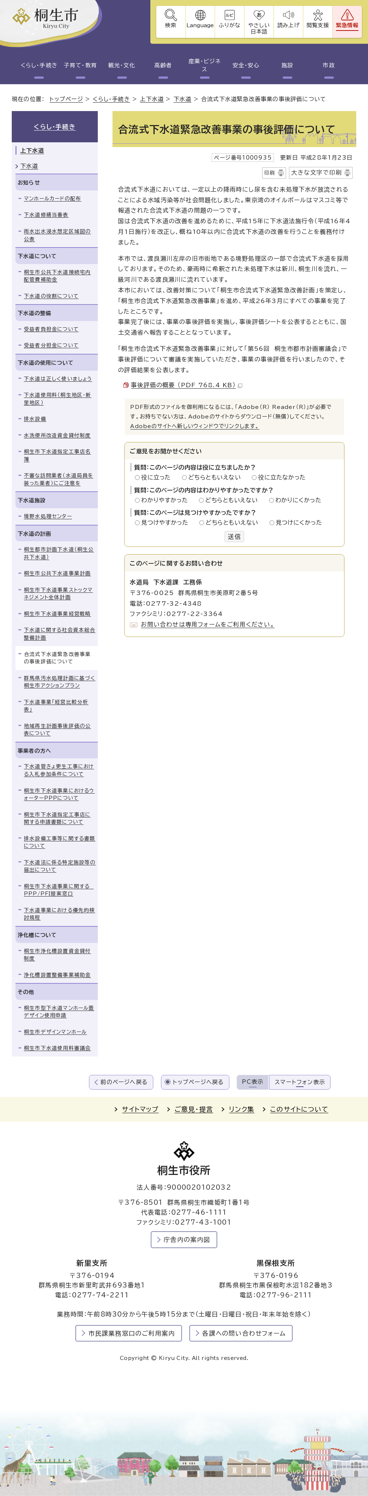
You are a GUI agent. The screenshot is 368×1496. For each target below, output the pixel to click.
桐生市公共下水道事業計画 (57, 573)
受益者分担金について (51, 345)
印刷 (269, 172)
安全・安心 (246, 65)
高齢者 (163, 65)
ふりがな (229, 25)
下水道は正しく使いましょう (58, 378)
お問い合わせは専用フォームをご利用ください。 (207, 624)
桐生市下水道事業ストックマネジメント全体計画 (58, 593)
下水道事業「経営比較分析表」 (56, 705)
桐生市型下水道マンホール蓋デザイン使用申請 (59, 1011)
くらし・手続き (39, 65)
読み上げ (288, 25)
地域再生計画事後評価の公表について (57, 729)
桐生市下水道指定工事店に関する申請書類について (57, 818)
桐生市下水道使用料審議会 (57, 1048)
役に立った (158, 477)
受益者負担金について (51, 329)
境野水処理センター (48, 516)
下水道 (183, 99)
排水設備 (35, 418)
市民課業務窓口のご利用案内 (132, 1333)
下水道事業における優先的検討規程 (59, 914)
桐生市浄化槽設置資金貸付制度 (57, 954)
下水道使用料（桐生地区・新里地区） (58, 398)
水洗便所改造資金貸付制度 (57, 435)
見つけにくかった (299, 523)
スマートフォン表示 (300, 1082)
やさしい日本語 (258, 28)
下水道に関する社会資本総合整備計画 (60, 634)
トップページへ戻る (198, 1082)
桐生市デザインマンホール (55, 1031)
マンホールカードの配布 (52, 198)
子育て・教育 (80, 65)
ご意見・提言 (194, 1109)
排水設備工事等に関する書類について (60, 842)
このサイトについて (299, 1109)
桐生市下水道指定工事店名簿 (57, 455)
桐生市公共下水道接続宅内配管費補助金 (57, 276)
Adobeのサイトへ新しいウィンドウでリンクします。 (194, 426)
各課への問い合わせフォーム (244, 1333)
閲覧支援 (318, 25)
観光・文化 (122, 65)
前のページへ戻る (124, 1082)
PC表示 (252, 1081)
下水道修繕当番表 (46, 214)
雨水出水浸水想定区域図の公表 (57, 235)
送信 (234, 536)
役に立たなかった (282, 477)
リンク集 (241, 1109)
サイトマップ (140, 1109)
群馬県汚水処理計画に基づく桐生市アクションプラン (60, 682)
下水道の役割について (51, 296)
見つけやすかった (166, 523)
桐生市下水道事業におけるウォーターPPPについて (59, 794)
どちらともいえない (216, 477)
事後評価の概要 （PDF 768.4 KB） (186, 385)
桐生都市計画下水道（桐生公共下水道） (59, 553)
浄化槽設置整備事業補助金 (57, 974)
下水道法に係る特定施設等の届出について (60, 866)
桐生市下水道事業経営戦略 (57, 613)
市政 (329, 65)
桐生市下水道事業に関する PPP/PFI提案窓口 (59, 890)
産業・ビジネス (205, 65)
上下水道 (152, 99)
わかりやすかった (166, 500)
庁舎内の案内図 (187, 1239)
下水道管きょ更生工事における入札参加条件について (59, 770)
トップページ (66, 99)
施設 (287, 65)
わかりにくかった (298, 500)
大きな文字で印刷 (316, 172)
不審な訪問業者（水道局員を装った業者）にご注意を (58, 479)
